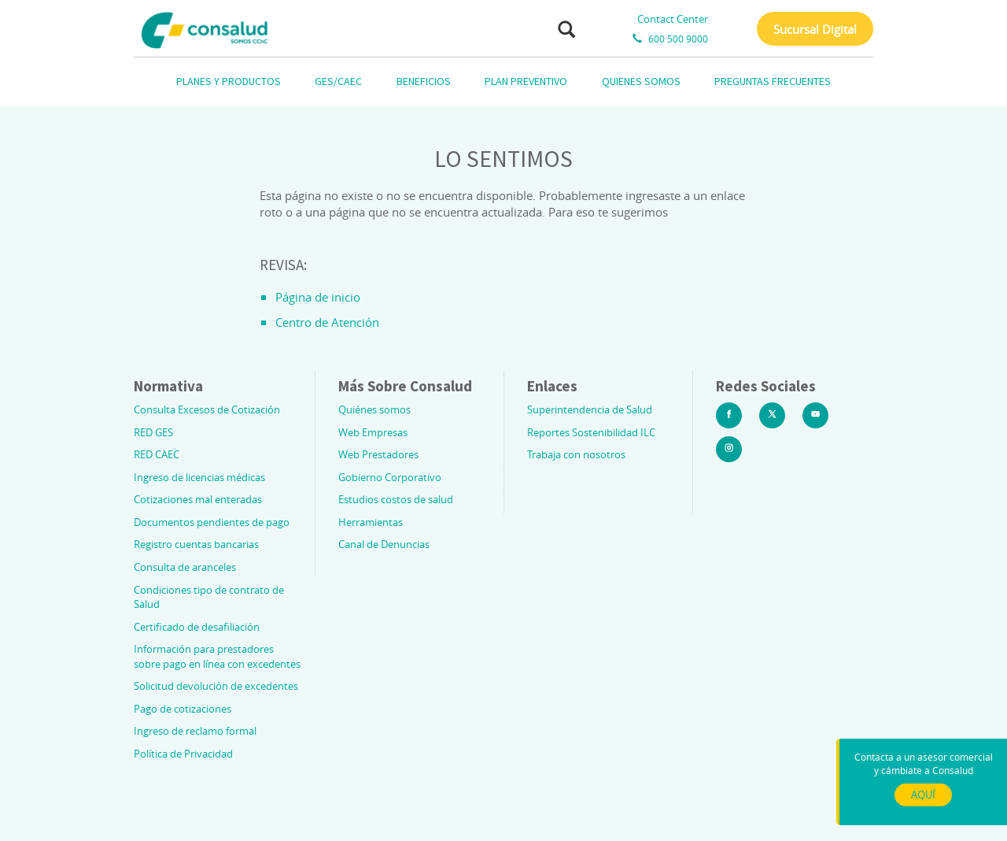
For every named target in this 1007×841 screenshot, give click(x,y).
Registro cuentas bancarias (196, 544)
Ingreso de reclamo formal (195, 731)
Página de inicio (317, 297)
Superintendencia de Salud (589, 409)
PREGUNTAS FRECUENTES (772, 81)
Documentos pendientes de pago (212, 522)
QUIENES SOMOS (641, 81)
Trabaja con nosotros (576, 454)
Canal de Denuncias (384, 544)
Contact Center (672, 19)
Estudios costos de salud (395, 499)
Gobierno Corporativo (389, 477)
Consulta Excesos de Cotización (207, 409)
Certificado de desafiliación (197, 627)
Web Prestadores (378, 454)
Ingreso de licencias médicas (199, 477)
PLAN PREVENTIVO (526, 81)
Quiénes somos (374, 409)
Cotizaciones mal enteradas (198, 499)
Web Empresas (373, 432)
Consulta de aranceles (185, 567)
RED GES (153, 432)
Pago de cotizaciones (182, 709)
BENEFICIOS (424, 81)
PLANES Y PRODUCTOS (228, 81)
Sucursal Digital (815, 29)
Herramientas (370, 522)
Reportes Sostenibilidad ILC (591, 432)
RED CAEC (156, 454)
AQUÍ (923, 794)
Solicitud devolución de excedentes (216, 686)
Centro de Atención (327, 322)
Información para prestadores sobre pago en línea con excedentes (217, 656)
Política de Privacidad (183, 754)
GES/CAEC (338, 81)
